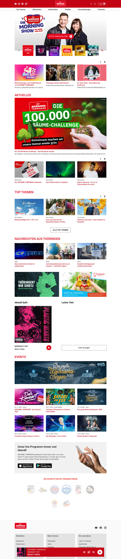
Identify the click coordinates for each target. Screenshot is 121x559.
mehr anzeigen (84, 348)
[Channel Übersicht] (88, 552)
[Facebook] (101, 528)
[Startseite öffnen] (60, 4)
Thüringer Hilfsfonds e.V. (87, 547)
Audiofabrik (83, 544)
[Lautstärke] (84, 552)
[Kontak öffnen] (91, 3)
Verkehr (68, 9)
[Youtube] (96, 528)
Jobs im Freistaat (85, 541)
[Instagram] (105, 528)
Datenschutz (20, 544)
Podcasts (101, 9)
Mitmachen (37, 9)
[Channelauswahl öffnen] (95, 3)
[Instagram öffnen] (19, 4)
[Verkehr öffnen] (26, 3)
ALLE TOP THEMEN (60, 230)
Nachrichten (53, 9)
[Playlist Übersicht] (93, 552)
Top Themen (21, 9)
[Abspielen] (100, 552)
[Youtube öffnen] (16, 4)
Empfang (51, 547)
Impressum (20, 541)
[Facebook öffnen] (22, 4)
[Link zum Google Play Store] (44, 466)
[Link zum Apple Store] (26, 466)
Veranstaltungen (84, 9)
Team (49, 544)
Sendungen (51, 541)
